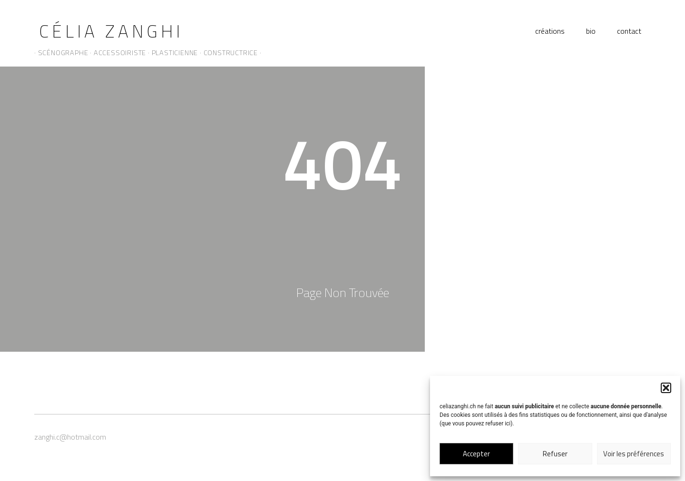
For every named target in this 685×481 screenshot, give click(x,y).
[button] (666, 388)
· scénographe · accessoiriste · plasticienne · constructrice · (148, 53)
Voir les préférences (633, 453)
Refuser (555, 453)
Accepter (476, 453)
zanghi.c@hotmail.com (70, 437)
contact (629, 31)
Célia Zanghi (111, 31)
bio (591, 31)
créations (550, 31)
